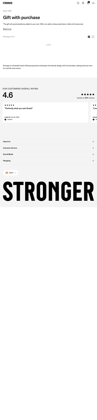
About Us (48, 137)
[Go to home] (8, 3)
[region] (50, 108)
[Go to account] (83, 3)
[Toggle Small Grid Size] (89, 32)
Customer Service (48, 143)
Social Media (48, 149)
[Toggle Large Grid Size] (93, 32)
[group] (45, 108)
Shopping (48, 156)
